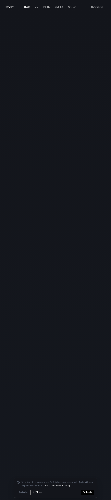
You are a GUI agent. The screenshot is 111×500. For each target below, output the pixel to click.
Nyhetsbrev (97, 7)
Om (36, 7)
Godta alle (87, 492)
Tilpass (37, 492)
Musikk (59, 7)
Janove (9, 7)
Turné (46, 7)
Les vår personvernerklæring (57, 486)
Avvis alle (23, 492)
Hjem (27, 7)
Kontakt (73, 7)
